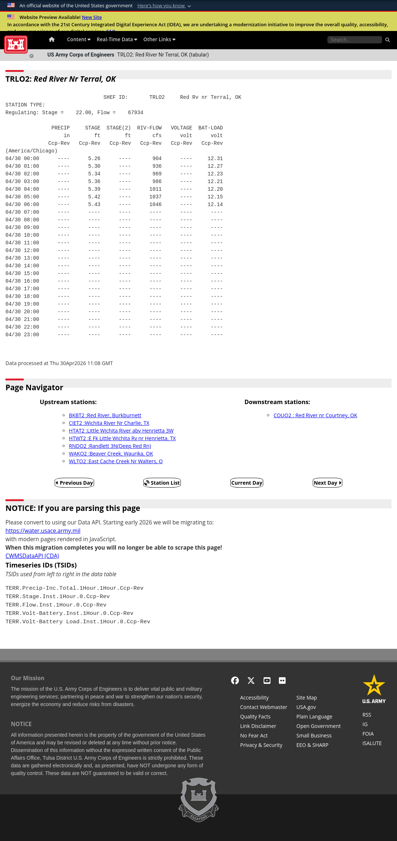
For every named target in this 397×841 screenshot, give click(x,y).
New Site (92, 17)
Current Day (246, 482)
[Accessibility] (263, 698)
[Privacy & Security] (263, 746)
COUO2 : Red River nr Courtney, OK (315, 415)
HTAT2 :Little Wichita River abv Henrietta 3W (121, 430)
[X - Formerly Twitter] (251, 680)
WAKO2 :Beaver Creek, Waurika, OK (111, 453)
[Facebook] (235, 680)
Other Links (159, 39)
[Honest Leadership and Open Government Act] (318, 727)
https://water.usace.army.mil (43, 531)
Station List (162, 482)
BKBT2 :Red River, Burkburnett (105, 415)
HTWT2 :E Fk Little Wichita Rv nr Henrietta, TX (122, 438)
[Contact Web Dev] (263, 708)
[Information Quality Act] (263, 717)
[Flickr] (282, 680)
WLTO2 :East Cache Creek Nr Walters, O (116, 461)
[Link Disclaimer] (263, 727)
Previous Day (74, 482)
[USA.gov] (318, 708)
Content (79, 39)
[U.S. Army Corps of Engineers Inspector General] (374, 725)
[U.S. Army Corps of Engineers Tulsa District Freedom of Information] (374, 734)
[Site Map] (318, 698)
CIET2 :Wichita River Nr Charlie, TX (109, 422)
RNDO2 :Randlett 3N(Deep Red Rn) (110, 445)
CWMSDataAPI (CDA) (32, 556)
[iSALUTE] (374, 744)
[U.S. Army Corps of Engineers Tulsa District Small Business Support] (318, 736)
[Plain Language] (318, 717)
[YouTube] (267, 680)
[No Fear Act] (263, 736)
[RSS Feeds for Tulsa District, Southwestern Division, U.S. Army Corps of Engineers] (374, 715)
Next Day (327, 482)
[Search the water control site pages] (354, 39)
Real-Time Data (117, 39)
